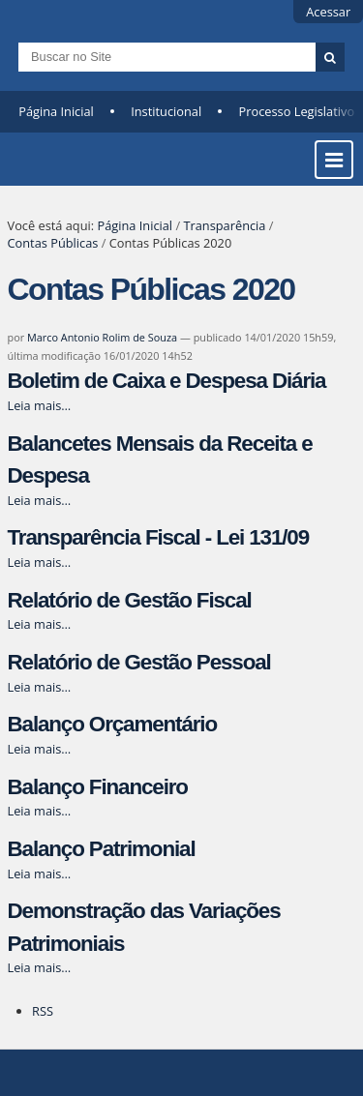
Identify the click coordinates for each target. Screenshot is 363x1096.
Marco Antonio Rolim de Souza (102, 337)
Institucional (166, 111)
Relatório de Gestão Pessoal (139, 662)
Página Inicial (56, 111)
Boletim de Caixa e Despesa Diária (167, 381)
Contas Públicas (53, 243)
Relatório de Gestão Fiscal (130, 600)
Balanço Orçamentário (113, 724)
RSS (42, 1011)
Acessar (328, 11)
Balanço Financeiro (98, 787)
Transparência (224, 225)
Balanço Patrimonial (102, 849)
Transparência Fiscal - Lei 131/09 (159, 537)
